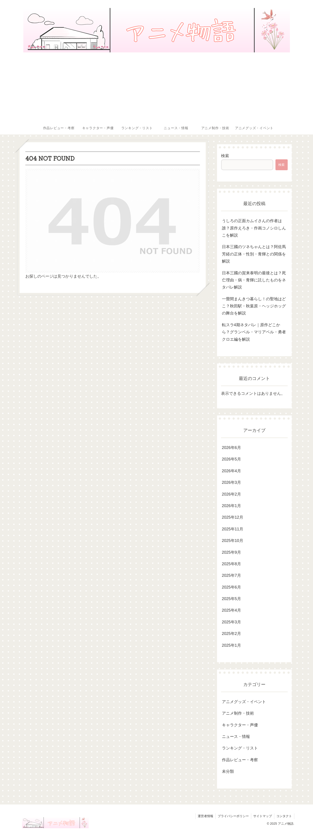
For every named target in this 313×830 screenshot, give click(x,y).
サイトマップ (262, 816)
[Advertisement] (156, 88)
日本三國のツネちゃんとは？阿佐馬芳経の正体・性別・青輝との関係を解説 (254, 254)
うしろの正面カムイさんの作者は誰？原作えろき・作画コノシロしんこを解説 (254, 228)
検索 (225, 156)
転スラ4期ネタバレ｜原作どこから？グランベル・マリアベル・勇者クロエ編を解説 (254, 332)
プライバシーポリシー (232, 816)
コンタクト (284, 816)
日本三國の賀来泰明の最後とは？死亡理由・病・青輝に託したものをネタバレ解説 (254, 280)
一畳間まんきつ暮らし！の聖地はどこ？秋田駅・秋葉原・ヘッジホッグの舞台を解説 (254, 306)
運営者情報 (205, 816)
